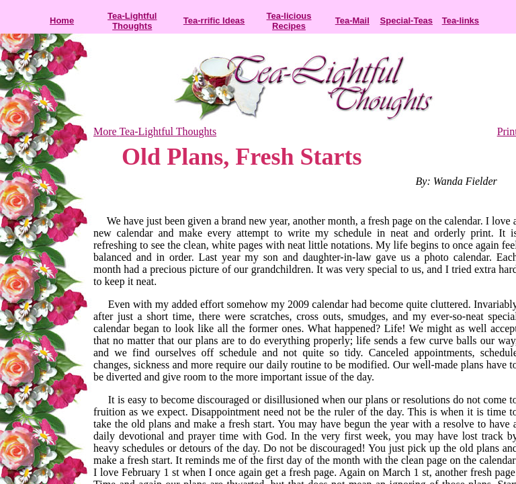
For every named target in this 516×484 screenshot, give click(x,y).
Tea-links (460, 20)
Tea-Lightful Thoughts (132, 21)
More (105, 131)
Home (62, 20)
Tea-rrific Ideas (214, 20)
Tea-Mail (352, 20)
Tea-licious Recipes (289, 21)
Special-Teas (406, 20)
